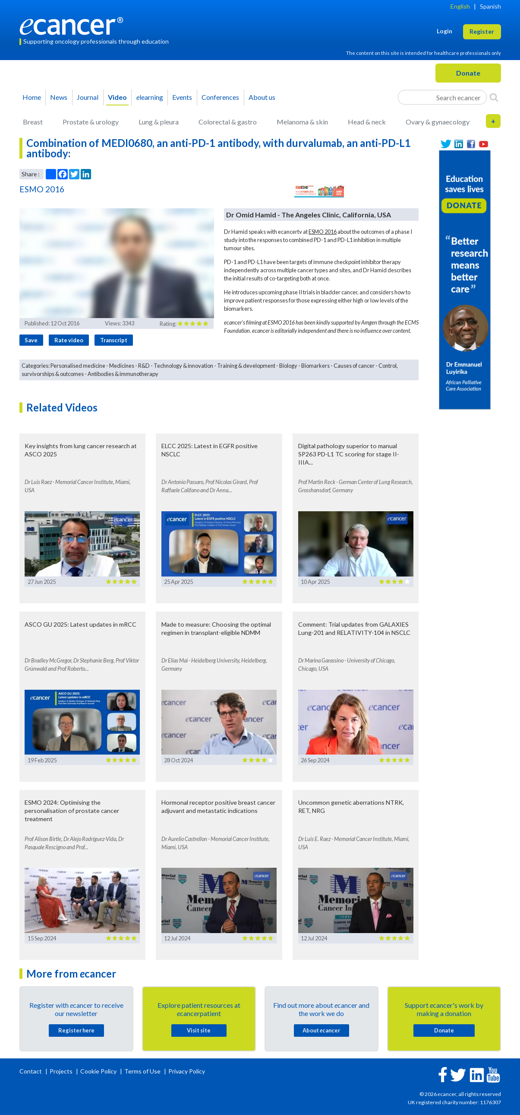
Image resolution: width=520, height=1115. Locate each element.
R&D (144, 365)
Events (182, 97)
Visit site (199, 1030)
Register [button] (482, 31)
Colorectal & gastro (228, 122)
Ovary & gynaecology (438, 122)
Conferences (220, 97)
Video (117, 97)
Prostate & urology (91, 122)
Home (31, 97)
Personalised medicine (77, 365)
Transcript (113, 340)
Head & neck (367, 122)
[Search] (494, 97)
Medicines (121, 365)
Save (31, 340)
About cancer (321, 1030)
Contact (31, 1071)
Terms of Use (142, 1071)
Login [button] (444, 31)
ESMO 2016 (323, 231)
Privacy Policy (186, 1071)
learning (149, 97)
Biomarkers (315, 365)
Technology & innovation (183, 365)
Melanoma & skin (302, 122)
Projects (62, 1071)
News (58, 97)
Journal (87, 97)
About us (262, 97)
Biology (288, 365)
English (460, 6)
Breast (33, 122)
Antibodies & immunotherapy (123, 373)
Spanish (490, 6)
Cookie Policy (98, 1071)
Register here (76, 1030)
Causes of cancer (354, 365)
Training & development (246, 365)
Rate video (68, 340)
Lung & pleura (159, 122)
